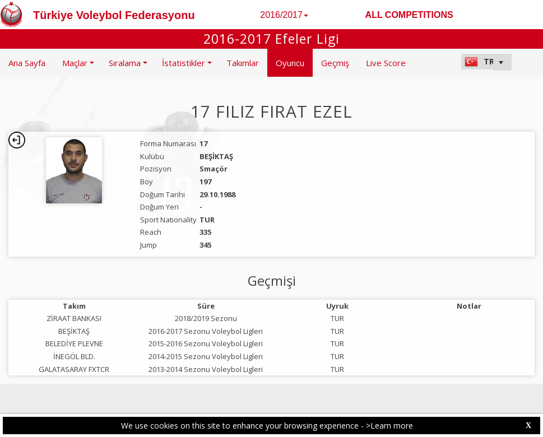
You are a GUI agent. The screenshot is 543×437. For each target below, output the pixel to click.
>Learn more (389, 425)
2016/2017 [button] (284, 15)
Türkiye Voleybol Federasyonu (114, 15)
